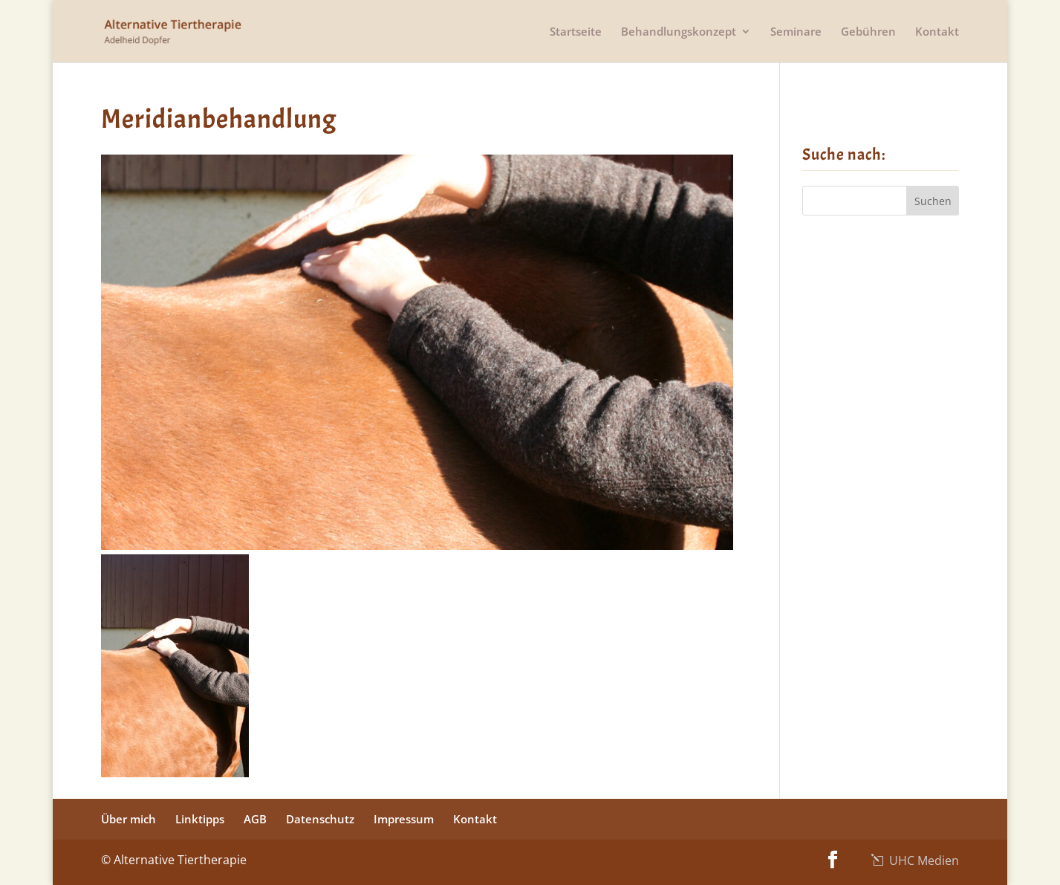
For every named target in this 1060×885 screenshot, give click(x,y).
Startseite (576, 32)
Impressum (404, 818)
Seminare (796, 32)
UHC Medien (922, 860)
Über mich (128, 818)
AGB (255, 818)
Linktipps (199, 818)
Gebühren (868, 32)
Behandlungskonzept (678, 32)
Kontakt (937, 32)
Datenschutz (320, 818)
